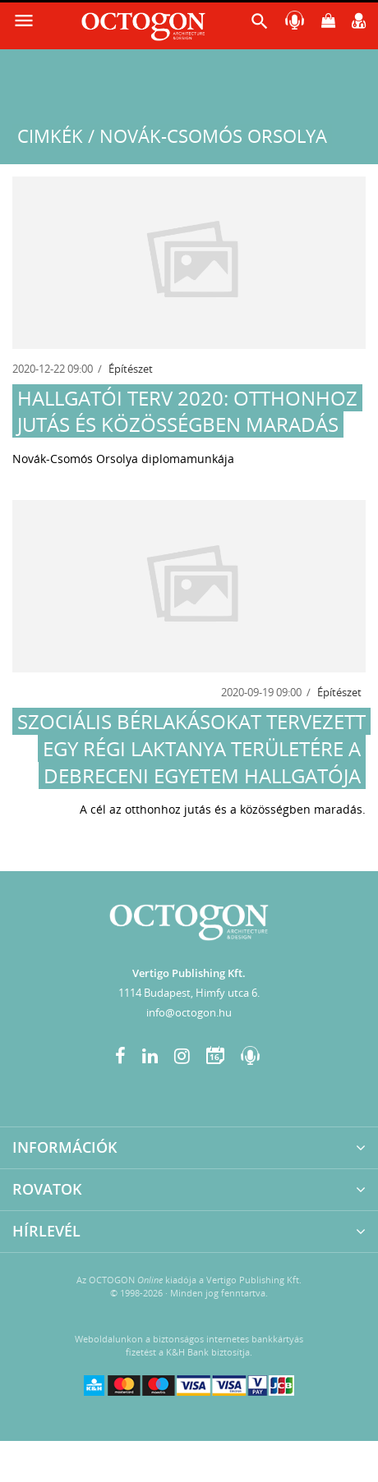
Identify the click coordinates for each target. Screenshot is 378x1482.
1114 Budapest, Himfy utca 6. (189, 992)
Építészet (130, 368)
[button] (259, 25)
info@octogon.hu (189, 1012)
